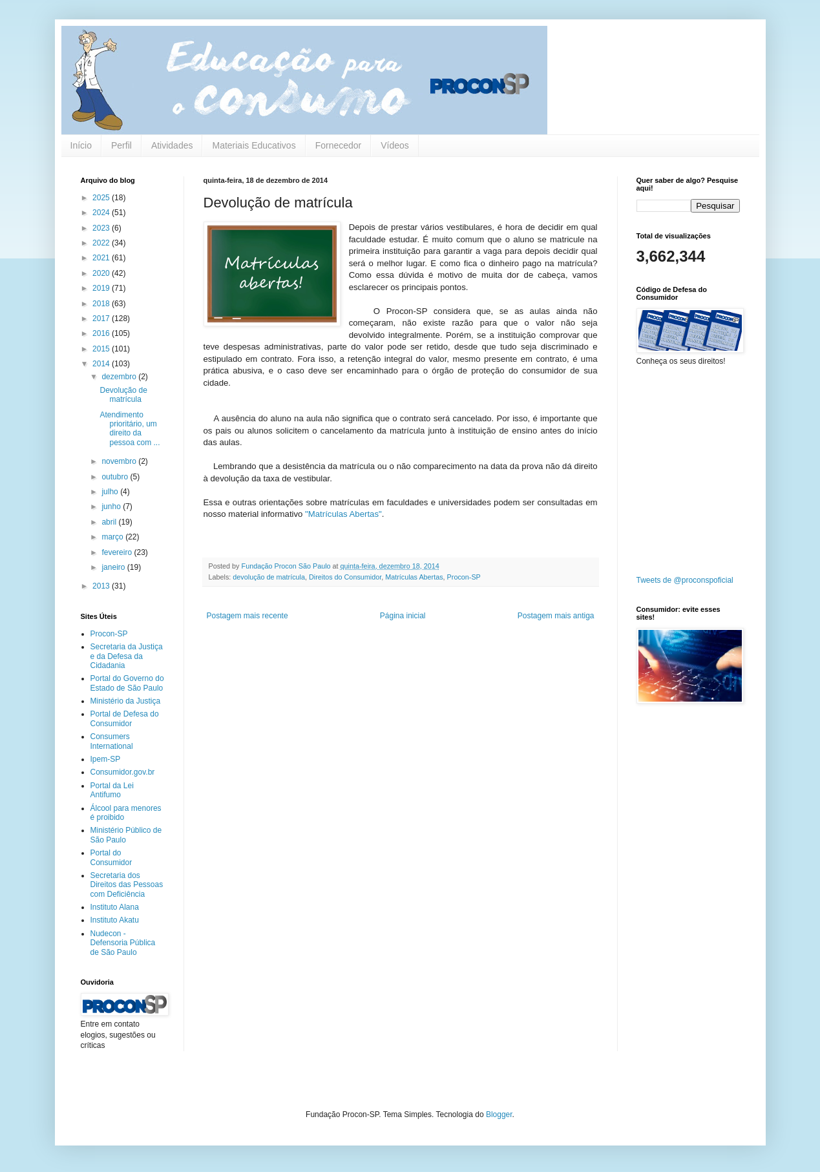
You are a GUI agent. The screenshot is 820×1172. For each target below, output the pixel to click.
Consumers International (111, 741)
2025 (102, 197)
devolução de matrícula (269, 577)
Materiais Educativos (253, 145)
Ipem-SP (105, 759)
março (113, 536)
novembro (119, 461)
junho (112, 506)
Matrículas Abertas (414, 577)
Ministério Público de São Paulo (126, 835)
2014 (102, 363)
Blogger (499, 1114)
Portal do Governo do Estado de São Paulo (127, 683)
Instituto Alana (114, 907)
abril (109, 522)
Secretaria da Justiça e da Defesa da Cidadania (126, 656)
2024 (102, 212)
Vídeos (395, 145)
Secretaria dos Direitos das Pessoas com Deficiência (126, 885)
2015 (102, 348)
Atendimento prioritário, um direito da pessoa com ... (130, 428)
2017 (102, 318)
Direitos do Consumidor (345, 577)
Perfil (121, 145)
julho (110, 491)
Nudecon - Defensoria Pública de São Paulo (123, 943)
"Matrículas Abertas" (343, 514)
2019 (102, 288)
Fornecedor (338, 145)
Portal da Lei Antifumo (112, 790)
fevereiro (117, 552)
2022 (102, 242)
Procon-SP (464, 577)
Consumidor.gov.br (122, 772)
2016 (102, 333)
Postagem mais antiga (556, 615)
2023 (102, 228)
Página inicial (403, 615)
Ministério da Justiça (125, 701)
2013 (102, 586)
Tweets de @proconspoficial (684, 580)
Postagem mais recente (247, 615)
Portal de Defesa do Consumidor (124, 718)
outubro (115, 476)
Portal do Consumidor (111, 857)
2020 (102, 273)
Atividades (172, 145)
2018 (102, 303)
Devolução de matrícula (123, 395)
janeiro (114, 567)
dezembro (119, 376)
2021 (102, 257)
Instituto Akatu (114, 920)
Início (81, 145)
